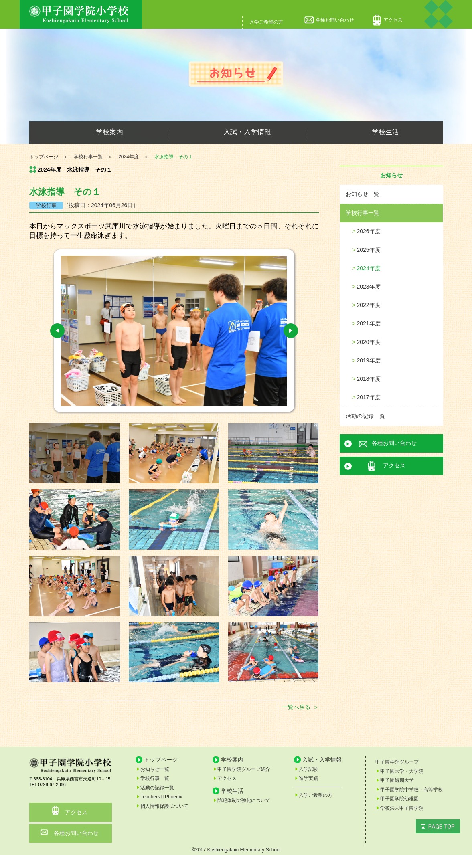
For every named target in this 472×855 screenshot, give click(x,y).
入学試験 (308, 769)
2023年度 (369, 286)
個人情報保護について (164, 806)
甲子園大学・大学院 (401, 771)
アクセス (393, 20)
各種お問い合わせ (335, 20)
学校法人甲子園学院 (401, 808)
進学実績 (308, 778)
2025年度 (369, 250)
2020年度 (369, 342)
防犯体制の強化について (243, 800)
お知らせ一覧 (362, 194)
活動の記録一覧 (365, 416)
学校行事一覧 (362, 213)
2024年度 (369, 268)
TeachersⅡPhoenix (161, 797)
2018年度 (369, 379)
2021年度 (369, 323)
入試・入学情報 (236, 132)
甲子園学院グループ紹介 (243, 769)
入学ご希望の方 (266, 22)
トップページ (161, 759)
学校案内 (98, 132)
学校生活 (374, 132)
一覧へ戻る (296, 707)
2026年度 (369, 231)
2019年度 (369, 360)
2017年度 (369, 397)
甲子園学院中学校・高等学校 (411, 789)
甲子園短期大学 (397, 780)
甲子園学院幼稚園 (399, 799)
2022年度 (369, 305)
